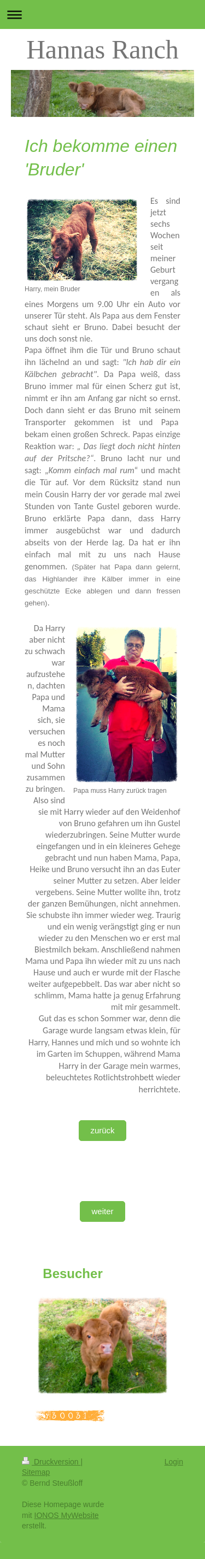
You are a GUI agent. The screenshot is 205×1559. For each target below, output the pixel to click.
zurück (102, 1130)
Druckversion (51, 1461)
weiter (102, 1211)
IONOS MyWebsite (66, 1515)
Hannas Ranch (102, 49)
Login (174, 1461)
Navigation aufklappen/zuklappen (102, 14)
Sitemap (36, 1472)
